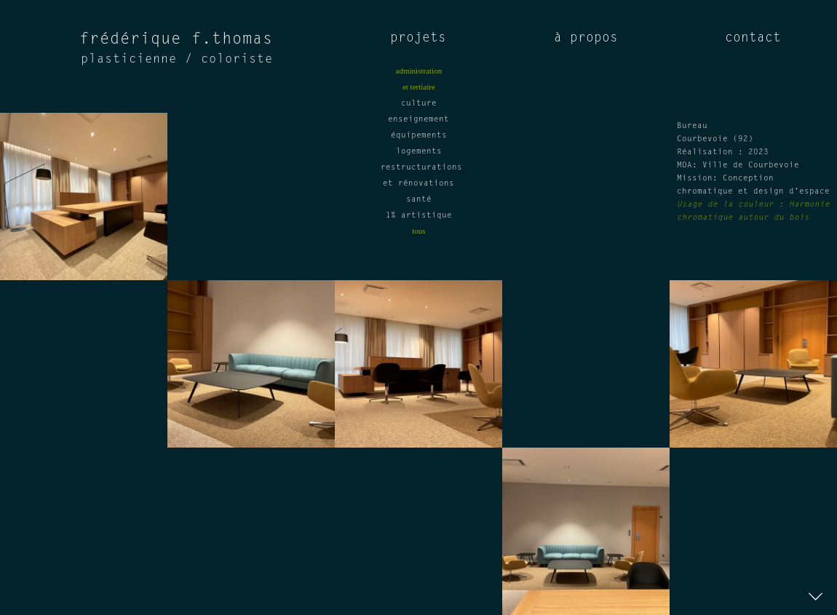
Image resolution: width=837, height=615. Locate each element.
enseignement (418, 120)
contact (753, 38)
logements (419, 152)
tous (418, 230)
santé (419, 200)
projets (418, 38)
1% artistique (419, 216)
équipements (419, 136)
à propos (586, 38)
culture (419, 104)
